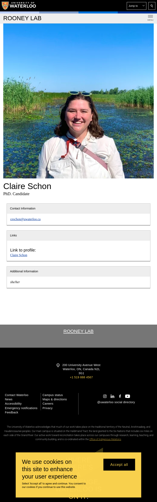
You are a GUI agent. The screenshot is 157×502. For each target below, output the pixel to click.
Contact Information (22, 208)
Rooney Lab (78, 331)
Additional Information (24, 271)
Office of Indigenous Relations (105, 439)
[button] (136, 6)
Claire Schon (18, 255)
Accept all (119, 465)
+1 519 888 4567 (81, 377)
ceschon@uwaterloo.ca (25, 219)
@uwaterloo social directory (116, 402)
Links (13, 235)
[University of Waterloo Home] (19, 6)
